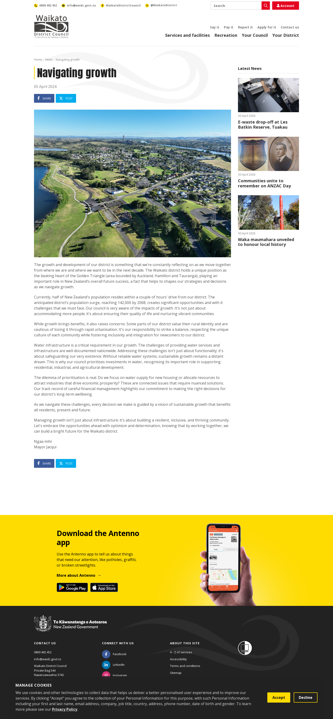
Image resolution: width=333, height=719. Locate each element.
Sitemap (176, 673)
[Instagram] (114, 675)
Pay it (228, 27)
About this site (185, 643)
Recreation (225, 35)
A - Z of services (181, 652)
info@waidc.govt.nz (47, 659)
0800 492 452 (43, 652)
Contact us (290, 27)
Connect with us (118, 643)
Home (38, 60)
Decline (305, 697)
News (48, 60)
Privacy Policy (64, 709)
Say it (214, 27)
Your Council (255, 35)
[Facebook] (114, 654)
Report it (245, 27)
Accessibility (178, 659)
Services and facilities (187, 35)
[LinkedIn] (113, 665)
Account (285, 5)
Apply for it (266, 27)
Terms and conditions (185, 666)
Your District (285, 35)
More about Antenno (76, 575)
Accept (278, 697)
